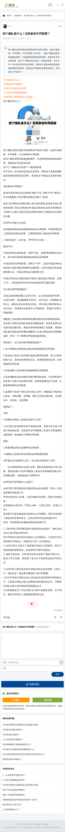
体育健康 (17, 16)
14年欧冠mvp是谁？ (11, 734)
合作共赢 (36, 824)
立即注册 (47, 700)
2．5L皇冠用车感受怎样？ (14, 775)
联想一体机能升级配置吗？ (14, 795)
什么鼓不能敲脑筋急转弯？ (14, 780)
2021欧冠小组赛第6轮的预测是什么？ (19, 749)
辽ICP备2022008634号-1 (51, 827)
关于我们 (20, 824)
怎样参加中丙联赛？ (14, 84)
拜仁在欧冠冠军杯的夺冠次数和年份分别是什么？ (24, 754)
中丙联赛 (37, 53)
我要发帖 (34, 684)
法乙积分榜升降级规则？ (16, 92)
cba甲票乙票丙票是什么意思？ (19, 97)
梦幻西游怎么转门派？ (12, 804)
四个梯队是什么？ (13, 80)
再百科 (8, 16)
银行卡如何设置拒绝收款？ (14, 790)
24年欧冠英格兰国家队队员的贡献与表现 (20, 725)
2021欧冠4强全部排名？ (13, 730)
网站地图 (44, 824)
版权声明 (28, 824)
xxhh (9, 26)
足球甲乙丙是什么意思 (15, 88)
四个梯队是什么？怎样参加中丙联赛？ (38, 16)
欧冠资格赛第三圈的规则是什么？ (17, 744)
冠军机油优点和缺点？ (12, 759)
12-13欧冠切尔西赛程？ (13, 739)
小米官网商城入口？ (11, 809)
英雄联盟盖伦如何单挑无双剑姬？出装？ (20, 800)
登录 (17, 700)
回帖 (8, 617)
